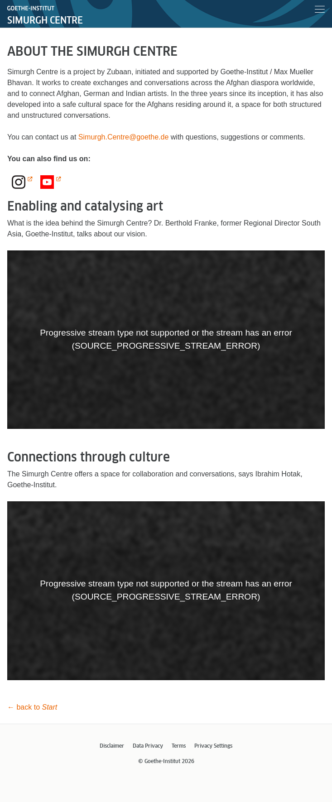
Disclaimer (112, 746)
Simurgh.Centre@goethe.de (123, 137)
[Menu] (319, 11)
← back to (32, 707)
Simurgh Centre (45, 20)
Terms (179, 746)
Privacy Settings (213, 746)
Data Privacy (148, 746)
